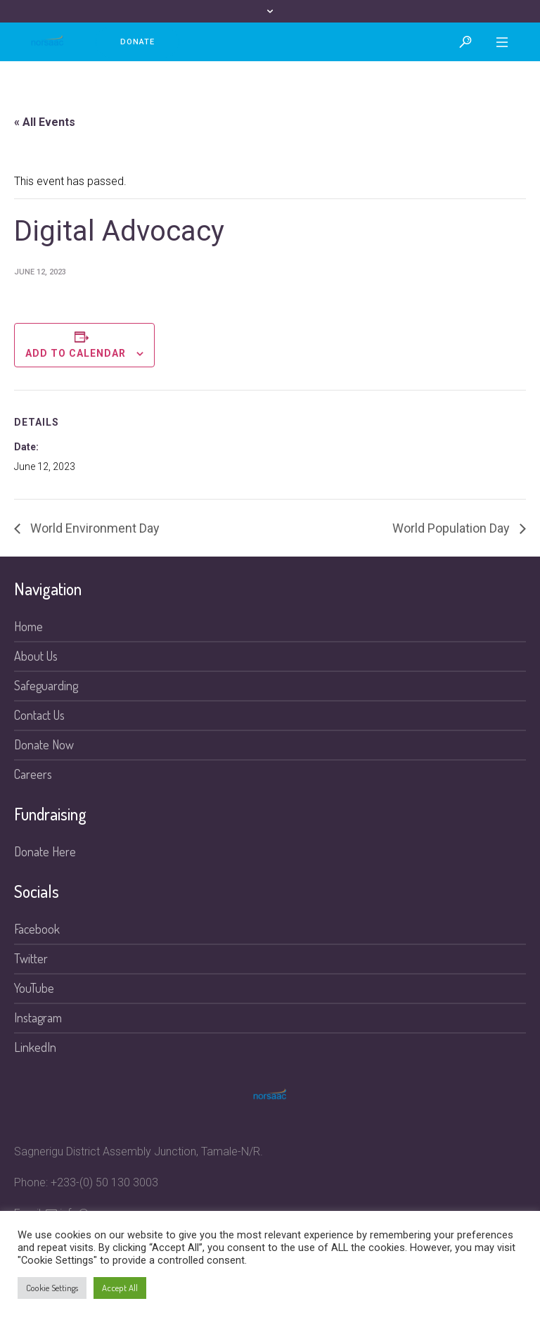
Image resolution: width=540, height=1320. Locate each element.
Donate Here (45, 851)
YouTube (34, 988)
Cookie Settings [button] (52, 1287)
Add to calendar (75, 353)
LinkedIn (35, 1047)
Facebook (37, 929)
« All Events (44, 122)
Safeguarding (46, 685)
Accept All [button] (120, 1287)
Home (28, 626)
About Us (36, 656)
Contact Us (39, 715)
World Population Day (452, 528)
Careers (33, 774)
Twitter (31, 958)
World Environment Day (93, 528)
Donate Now (44, 744)
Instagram (38, 1017)
